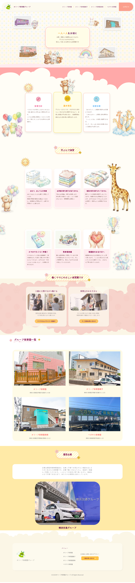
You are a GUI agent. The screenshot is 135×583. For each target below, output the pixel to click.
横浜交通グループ (67, 528)
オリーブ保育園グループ (22, 7)
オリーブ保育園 (67, 7)
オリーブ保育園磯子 (81, 7)
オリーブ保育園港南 (97, 7)
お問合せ (126, 7)
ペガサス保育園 (111, 7)
